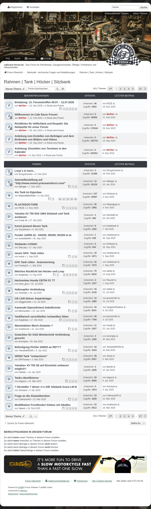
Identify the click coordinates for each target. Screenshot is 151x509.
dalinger (23, 186)
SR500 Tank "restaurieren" (31, 356)
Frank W (23, 220)
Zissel (109, 356)
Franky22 (23, 265)
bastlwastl (111, 226)
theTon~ (23, 105)
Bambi (110, 367)
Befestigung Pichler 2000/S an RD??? (38, 347)
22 (68, 199)
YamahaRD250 (26, 350)
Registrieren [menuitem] (15, 7)
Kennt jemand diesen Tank (31, 226)
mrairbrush (112, 235)
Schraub (23, 390)
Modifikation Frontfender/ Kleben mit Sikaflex (43, 404)
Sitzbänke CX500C (26, 244)
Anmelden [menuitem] (32, 7)
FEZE (109, 103)
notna (21, 256)
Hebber (22, 372)
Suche (143, 7)
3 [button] (124, 88)
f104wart (111, 193)
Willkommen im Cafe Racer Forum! (36, 114)
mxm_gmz (24, 284)
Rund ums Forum (55, 105)
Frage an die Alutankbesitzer (32, 395)
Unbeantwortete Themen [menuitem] (117, 13)
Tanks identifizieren (27, 377)
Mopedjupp (112, 204)
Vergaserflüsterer (115, 307)
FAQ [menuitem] (8, 58)
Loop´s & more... (25, 170)
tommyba (23, 341)
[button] (110, 89)
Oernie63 (111, 215)
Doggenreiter (25, 302)
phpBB (21, 487)
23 (72, 199)
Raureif (110, 280)
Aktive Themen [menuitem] (140, 13)
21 (64, 199)
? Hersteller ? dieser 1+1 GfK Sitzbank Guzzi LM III (46, 386)
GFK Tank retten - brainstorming (34, 262)
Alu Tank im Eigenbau (28, 192)
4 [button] (128, 88)
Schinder (23, 293)
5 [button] (132, 88)
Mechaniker (24, 311)
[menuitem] (30, 59)
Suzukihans (24, 229)
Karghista (23, 275)
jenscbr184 (112, 298)
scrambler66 (25, 238)
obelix (109, 271)
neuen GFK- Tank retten (29, 253)
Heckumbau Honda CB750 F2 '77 (35, 280)
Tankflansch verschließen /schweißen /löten (42, 316)
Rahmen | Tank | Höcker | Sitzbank (37, 81)
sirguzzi (22, 381)
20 (60, 199)
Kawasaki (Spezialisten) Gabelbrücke (38, 307)
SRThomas (24, 359)
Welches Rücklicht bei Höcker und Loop (39, 271)
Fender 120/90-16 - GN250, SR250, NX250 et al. (43, 235)
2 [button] (120, 88)
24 (75, 199)
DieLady (23, 247)
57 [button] (140, 88)
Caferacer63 (25, 399)
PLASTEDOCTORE (26, 204)
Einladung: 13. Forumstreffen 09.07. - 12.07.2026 (44, 102)
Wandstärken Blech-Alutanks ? (34, 325)
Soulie (110, 325)
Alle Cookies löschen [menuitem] (102, 481)
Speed (22, 408)
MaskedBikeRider (27, 195)
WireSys (23, 491)
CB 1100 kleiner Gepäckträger (33, 298)
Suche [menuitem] (17, 58)
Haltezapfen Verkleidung (30, 289)
